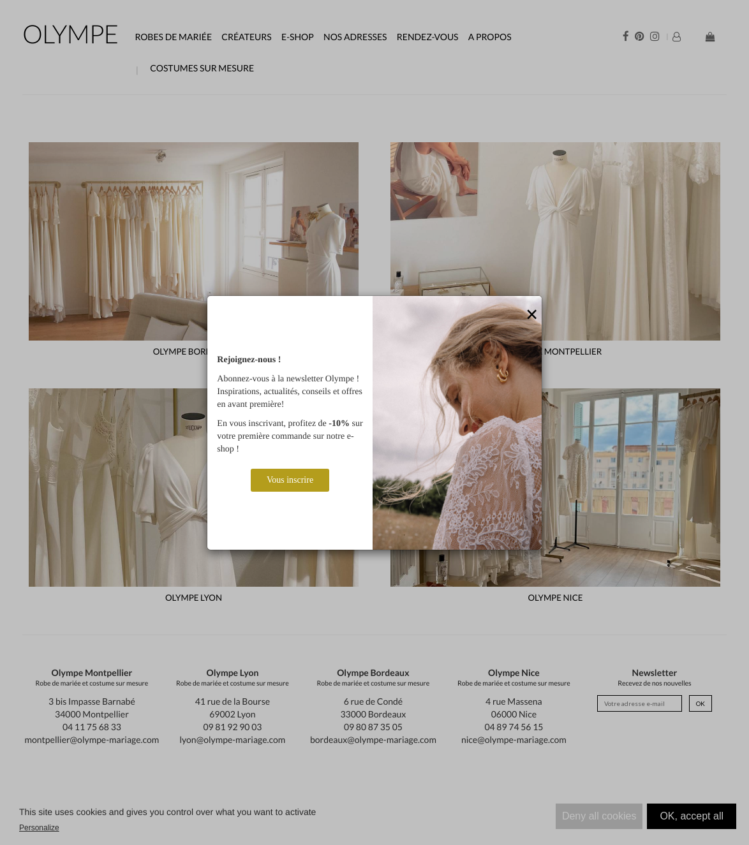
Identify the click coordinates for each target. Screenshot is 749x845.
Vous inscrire (290, 480)
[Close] (532, 315)
